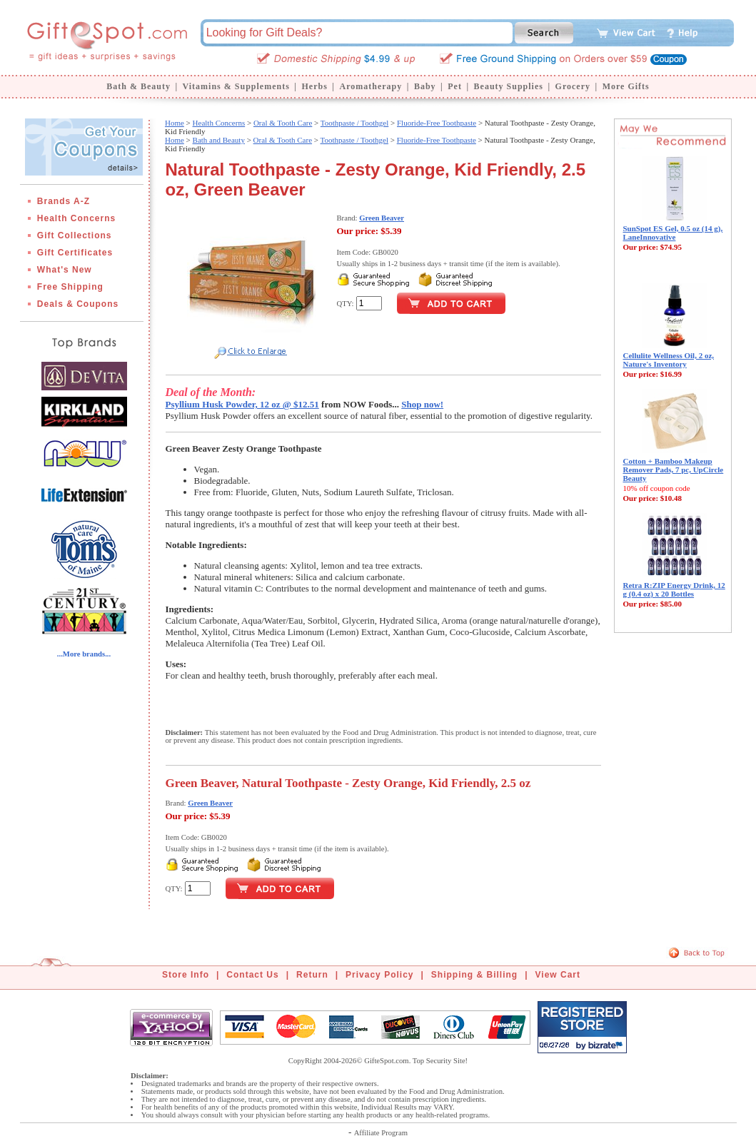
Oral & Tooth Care (282, 122)
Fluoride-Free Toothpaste (436, 122)
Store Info (185, 975)
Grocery (572, 86)
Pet (455, 86)
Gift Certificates (75, 253)
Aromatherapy (370, 86)
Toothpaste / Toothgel (354, 122)
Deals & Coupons (78, 304)
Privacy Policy (379, 975)
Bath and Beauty (219, 140)
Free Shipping (70, 287)
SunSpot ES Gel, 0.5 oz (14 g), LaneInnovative (673, 232)
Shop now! (422, 404)
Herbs (314, 86)
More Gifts (626, 86)
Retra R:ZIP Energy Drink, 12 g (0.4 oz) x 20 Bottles (674, 589)
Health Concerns (76, 218)
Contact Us (252, 975)
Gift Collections (74, 235)
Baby (425, 86)
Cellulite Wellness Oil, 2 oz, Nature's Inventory (669, 359)
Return (312, 975)
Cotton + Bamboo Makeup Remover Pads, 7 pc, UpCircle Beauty (673, 469)
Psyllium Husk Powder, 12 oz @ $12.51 (242, 404)
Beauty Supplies (508, 86)
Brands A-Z (63, 201)
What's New (64, 270)
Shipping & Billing (474, 975)
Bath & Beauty (138, 86)
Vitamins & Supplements (236, 86)
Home (174, 122)
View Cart (557, 975)
